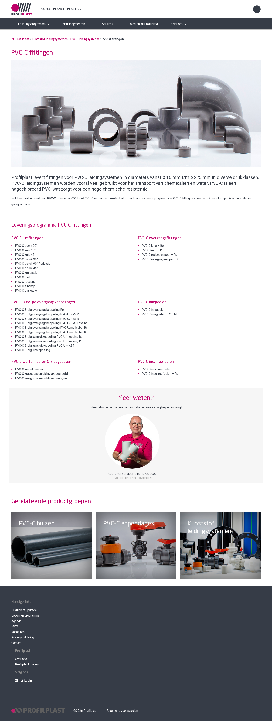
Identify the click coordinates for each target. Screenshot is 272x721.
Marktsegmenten (74, 24)
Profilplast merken (27, 664)
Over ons (177, 24)
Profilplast (20, 39)
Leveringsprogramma (32, 24)
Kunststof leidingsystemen (50, 39)
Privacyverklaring (22, 637)
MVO (14, 626)
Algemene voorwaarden (122, 710)
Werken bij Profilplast (144, 24)
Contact (16, 643)
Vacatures (18, 632)
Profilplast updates (24, 610)
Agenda (16, 621)
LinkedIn (23, 680)
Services (107, 24)
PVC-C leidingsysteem (84, 39)
